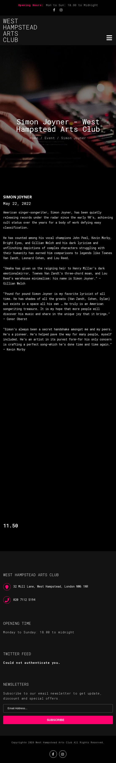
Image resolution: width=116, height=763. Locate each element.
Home (34, 138)
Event (50, 138)
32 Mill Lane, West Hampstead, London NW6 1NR (50, 586)
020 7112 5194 (24, 600)
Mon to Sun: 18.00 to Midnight (72, 5)
